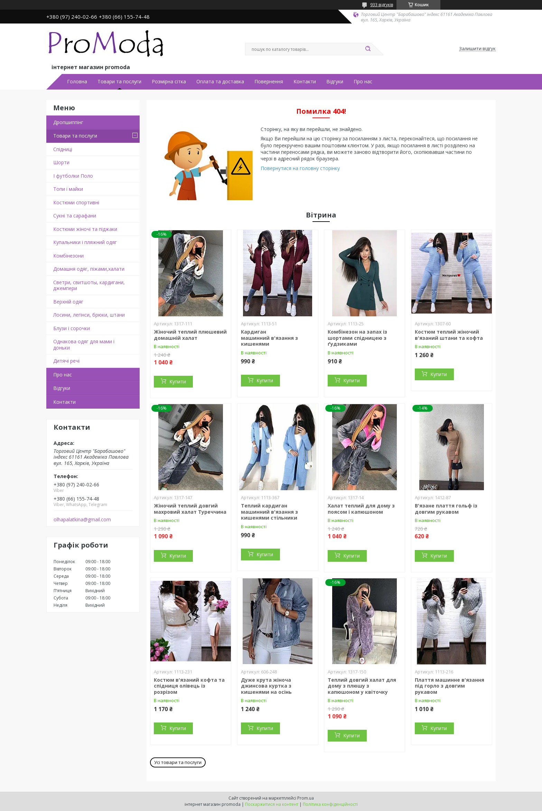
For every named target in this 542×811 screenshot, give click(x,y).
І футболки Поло (73, 176)
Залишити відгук (477, 48)
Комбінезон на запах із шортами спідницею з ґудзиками (357, 337)
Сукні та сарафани (74, 215)
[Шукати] (368, 49)
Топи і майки (68, 189)
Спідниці (62, 149)
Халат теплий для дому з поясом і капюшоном (361, 508)
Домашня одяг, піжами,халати (88, 268)
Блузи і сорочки (71, 328)
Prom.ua (305, 798)
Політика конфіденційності (330, 804)
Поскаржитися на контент (271, 804)
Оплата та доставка (220, 81)
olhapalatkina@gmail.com (82, 519)
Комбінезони (68, 255)
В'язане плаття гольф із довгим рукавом (446, 508)
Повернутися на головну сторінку (300, 168)
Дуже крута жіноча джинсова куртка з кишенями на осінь (266, 686)
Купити (177, 381)
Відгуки (334, 81)
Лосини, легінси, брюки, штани (89, 314)
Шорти (61, 162)
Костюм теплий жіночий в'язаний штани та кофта (449, 334)
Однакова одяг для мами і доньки (83, 344)
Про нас (363, 81)
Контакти (304, 81)
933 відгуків (381, 5)
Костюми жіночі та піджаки (85, 229)
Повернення (268, 81)
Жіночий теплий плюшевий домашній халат (190, 334)
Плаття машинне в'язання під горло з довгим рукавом (449, 686)
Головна (77, 81)
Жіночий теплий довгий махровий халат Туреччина (190, 508)
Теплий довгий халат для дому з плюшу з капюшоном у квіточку (362, 686)
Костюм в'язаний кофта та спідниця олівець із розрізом (189, 686)
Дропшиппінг (68, 122)
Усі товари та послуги (178, 762)
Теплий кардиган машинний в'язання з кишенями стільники (269, 511)
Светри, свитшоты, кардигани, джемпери (89, 285)
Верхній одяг (68, 301)
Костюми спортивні (76, 202)
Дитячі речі (66, 360)
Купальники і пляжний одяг (85, 242)
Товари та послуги (119, 81)
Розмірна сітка (169, 81)
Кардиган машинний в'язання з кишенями (269, 337)
